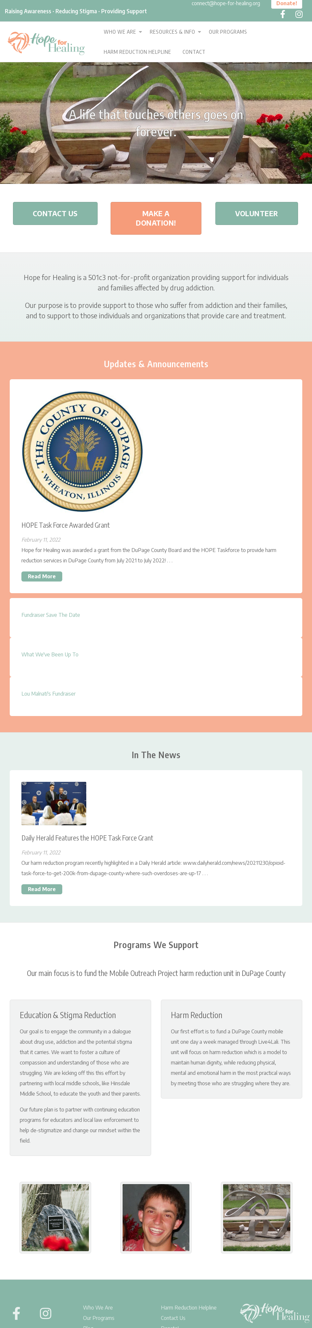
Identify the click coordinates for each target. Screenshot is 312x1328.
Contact (194, 52)
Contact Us (55, 213)
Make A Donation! (156, 218)
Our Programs (228, 32)
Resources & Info (172, 32)
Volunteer (256, 213)
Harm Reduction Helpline (137, 52)
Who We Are (120, 32)
